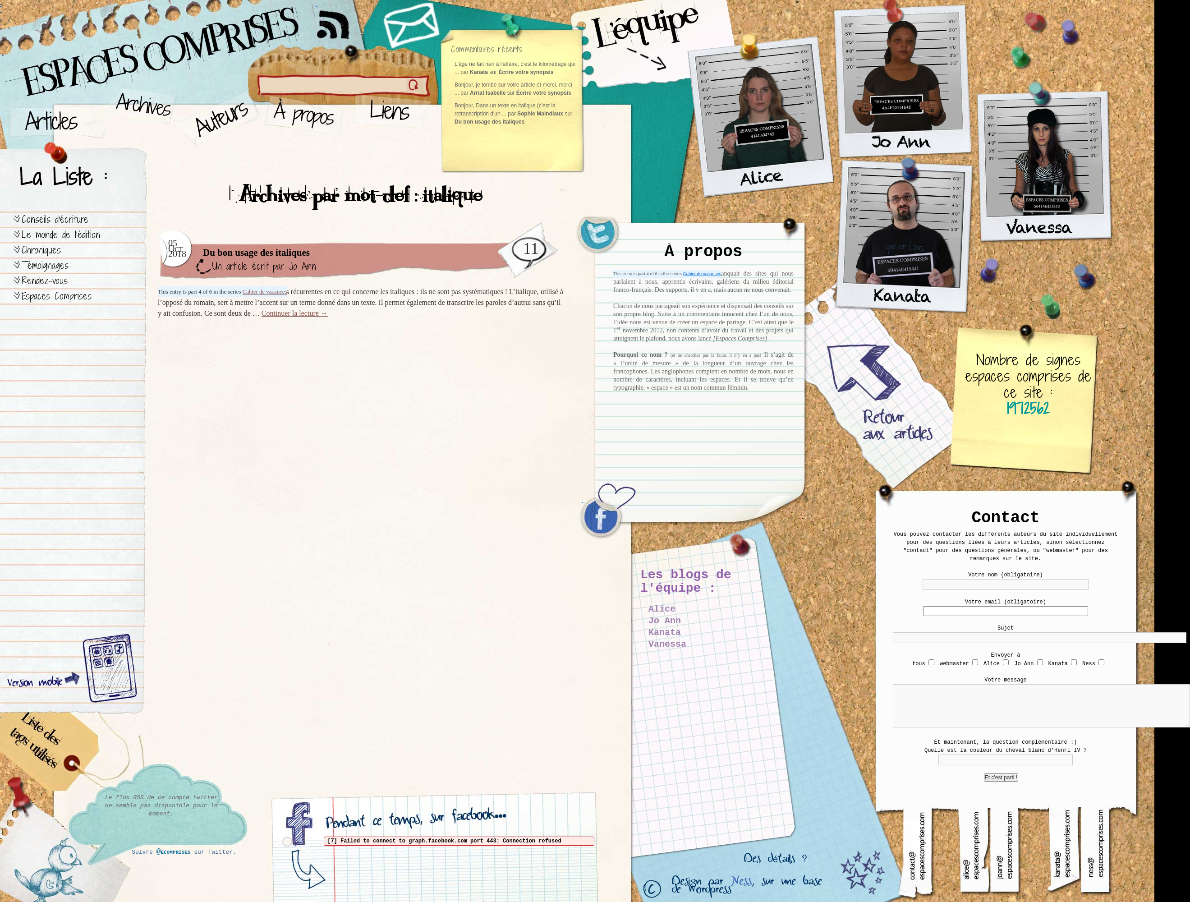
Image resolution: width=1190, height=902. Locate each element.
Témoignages (45, 265)
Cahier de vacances (702, 273)
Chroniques (41, 250)
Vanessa (667, 644)
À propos (307, 117)
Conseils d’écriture (55, 219)
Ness (741, 883)
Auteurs (219, 117)
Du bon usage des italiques (489, 122)
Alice (661, 609)
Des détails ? (775, 861)
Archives (140, 117)
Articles (56, 117)
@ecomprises (173, 852)
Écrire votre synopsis (525, 72)
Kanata (664, 632)
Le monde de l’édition (61, 234)
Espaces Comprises (57, 296)
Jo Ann (302, 266)
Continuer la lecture (295, 313)
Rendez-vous (45, 280)
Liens (391, 117)
